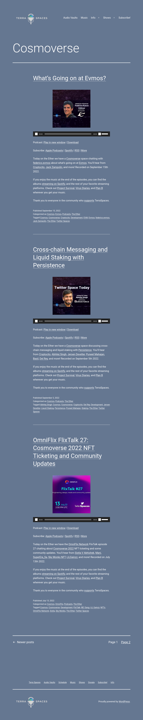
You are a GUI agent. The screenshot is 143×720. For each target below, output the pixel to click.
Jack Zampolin (54, 167)
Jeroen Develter (76, 354)
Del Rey (44, 358)
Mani (98, 552)
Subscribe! (124, 17)
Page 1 (113, 642)
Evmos (83, 162)
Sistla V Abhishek (84, 552)
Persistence (85, 350)
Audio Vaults (70, 17)
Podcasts (66, 214)
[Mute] (99, 134)
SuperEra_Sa (40, 557)
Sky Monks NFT (57, 557)
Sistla (52, 611)
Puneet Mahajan (95, 354)
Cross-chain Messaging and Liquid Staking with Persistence (70, 257)
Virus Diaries (83, 188)
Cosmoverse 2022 (63, 548)
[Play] (36, 134)
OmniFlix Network (78, 544)
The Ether (76, 214)
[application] (71, 133)
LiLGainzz (72, 557)
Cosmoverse (73, 158)
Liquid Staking (47, 408)
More (84, 150)
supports (89, 200)
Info (93, 17)
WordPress (124, 701)
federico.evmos (41, 162)
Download (73, 142)
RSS (77, 150)
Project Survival (66, 188)
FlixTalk (76, 607)
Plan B (99, 188)
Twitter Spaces (63, 221)
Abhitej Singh (59, 354)
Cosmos (50, 214)
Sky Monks (60, 611)
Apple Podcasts (54, 150)
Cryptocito (39, 167)
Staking (85, 408)
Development (77, 217)
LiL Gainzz (94, 607)
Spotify (69, 150)
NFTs (103, 607)
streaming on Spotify (53, 183)
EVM (85, 217)
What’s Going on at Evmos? (69, 78)
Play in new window (54, 142)
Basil (35, 358)
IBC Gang (85, 607)
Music (84, 17)
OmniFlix (59, 604)
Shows (107, 17)
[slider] (68, 134)
